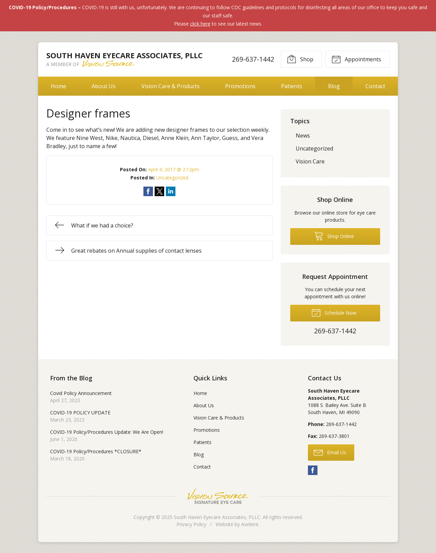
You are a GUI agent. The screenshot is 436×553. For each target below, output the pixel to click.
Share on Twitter (159, 191)
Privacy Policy (191, 524)
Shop (300, 59)
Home (58, 86)
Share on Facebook (148, 191)
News (303, 135)
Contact (375, 86)
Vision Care (310, 161)
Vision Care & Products (170, 86)
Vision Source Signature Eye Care (218, 496)
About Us (103, 86)
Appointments (356, 59)
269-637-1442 (253, 59)
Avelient (250, 524)
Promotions (240, 86)
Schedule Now (333, 312)
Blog (334, 86)
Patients (291, 86)
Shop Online (334, 235)
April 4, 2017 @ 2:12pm (173, 169)
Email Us (330, 452)
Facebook (312, 470)
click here (200, 23)
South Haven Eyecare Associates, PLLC (217, 517)
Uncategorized (172, 177)
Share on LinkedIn (170, 191)
